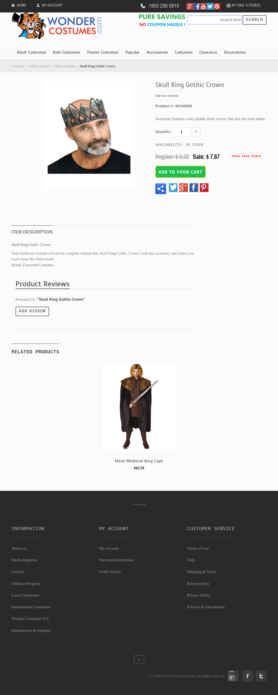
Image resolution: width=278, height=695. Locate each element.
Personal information (116, 560)
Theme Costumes (103, 52)
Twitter (261, 676)
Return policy (198, 583)
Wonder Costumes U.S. (30, 618)
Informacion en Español (30, 630)
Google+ (233, 676)
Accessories (157, 52)
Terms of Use (198, 548)
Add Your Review (166, 96)
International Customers (31, 607)
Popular (132, 52)
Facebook (247, 676)
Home (21, 5)
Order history (110, 571)
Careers (17, 571)
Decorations (235, 52)
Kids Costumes (66, 52)
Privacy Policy (199, 595)
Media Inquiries (24, 560)
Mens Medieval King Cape (139, 461)
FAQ (191, 560)
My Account (52, 5)
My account (108, 548)
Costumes (183, 52)
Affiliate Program (25, 583)
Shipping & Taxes (201, 571)
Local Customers (25, 595)
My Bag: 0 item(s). (246, 5)
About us (18, 548)
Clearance (208, 52)
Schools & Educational (206, 607)
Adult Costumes (31, 52)
